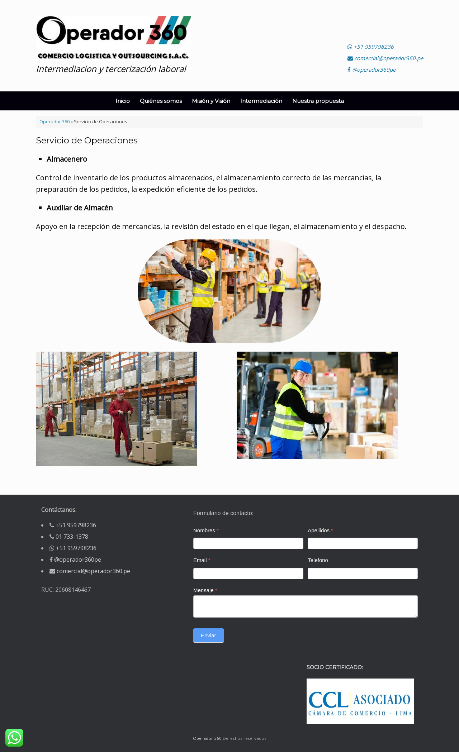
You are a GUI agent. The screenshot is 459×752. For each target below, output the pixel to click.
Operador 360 (54, 121)
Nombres (206, 530)
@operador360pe (371, 69)
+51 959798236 (370, 46)
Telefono (318, 560)
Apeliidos (320, 530)
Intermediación (261, 100)
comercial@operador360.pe (385, 58)
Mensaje (205, 590)
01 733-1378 (72, 537)
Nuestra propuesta (318, 100)
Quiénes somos (161, 100)
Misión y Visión (211, 100)
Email (201, 560)
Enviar (208, 635)
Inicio (122, 100)
